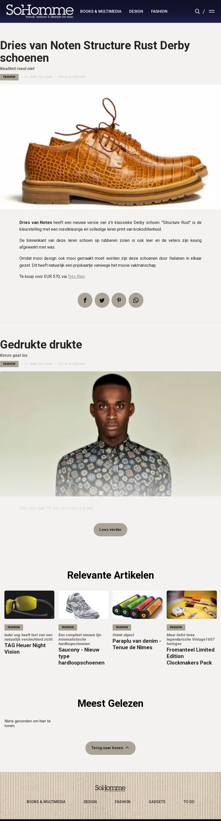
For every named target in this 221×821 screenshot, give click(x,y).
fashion (159, 11)
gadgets (157, 803)
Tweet (102, 300)
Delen (85, 300)
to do (189, 803)
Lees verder (110, 530)
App (136, 300)
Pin (119, 300)
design (136, 11)
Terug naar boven (107, 748)
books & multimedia (100, 11)
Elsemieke (77, 77)
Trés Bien (76, 276)
